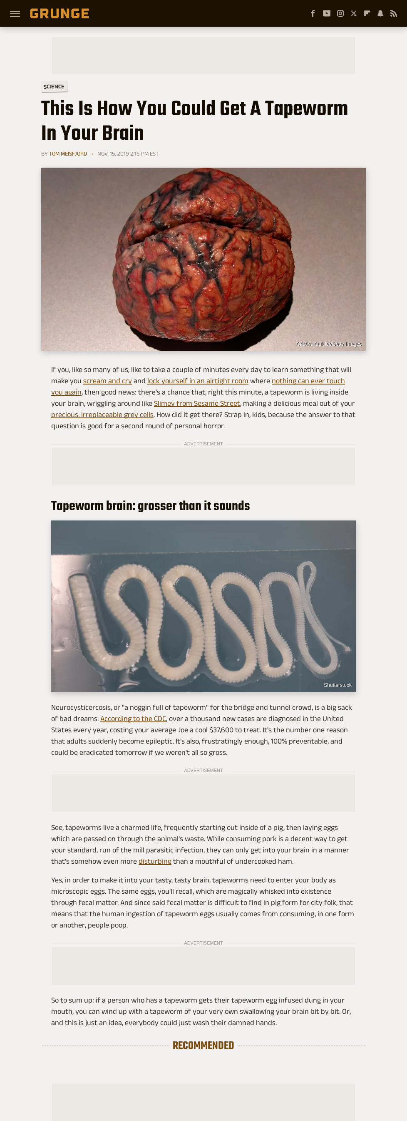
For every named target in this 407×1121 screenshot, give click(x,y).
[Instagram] (340, 13)
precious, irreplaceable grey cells (102, 414)
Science (54, 86)
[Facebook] (313, 13)
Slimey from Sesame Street (197, 403)
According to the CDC (133, 718)
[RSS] (393, 13)
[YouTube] (326, 13)
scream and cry (107, 381)
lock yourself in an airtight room (197, 381)
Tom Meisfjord (68, 153)
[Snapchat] (380, 13)
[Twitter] (353, 13)
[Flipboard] (367, 13)
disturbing (155, 861)
